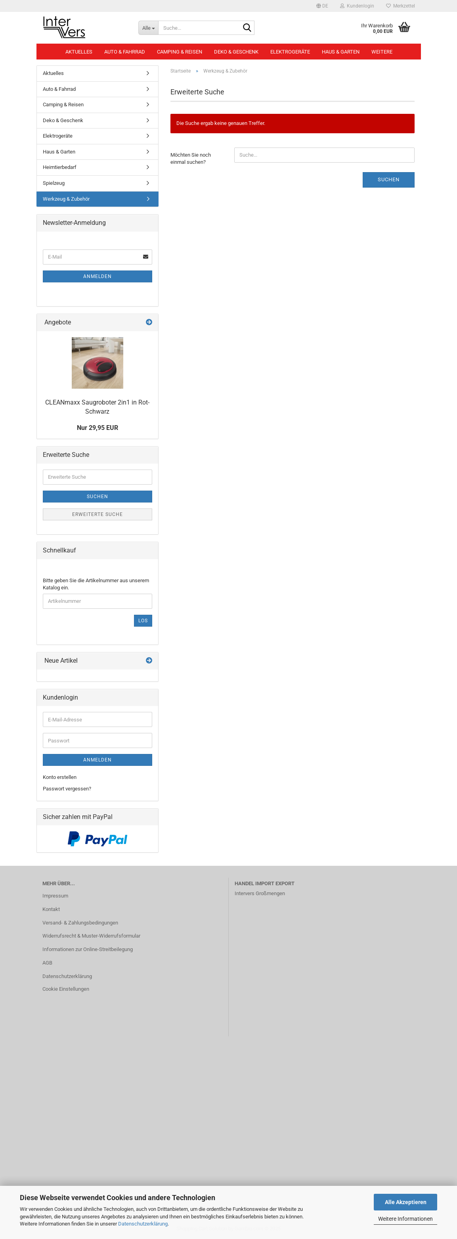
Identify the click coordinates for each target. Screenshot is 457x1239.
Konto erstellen (59, 777)
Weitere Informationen (405, 1219)
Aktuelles (78, 52)
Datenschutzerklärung (143, 1224)
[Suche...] (148, 28)
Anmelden (97, 276)
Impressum (55, 896)
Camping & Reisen (179, 52)
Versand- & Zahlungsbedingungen (80, 923)
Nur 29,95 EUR (97, 428)
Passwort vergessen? (67, 789)
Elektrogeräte (290, 52)
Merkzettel (400, 6)
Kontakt (51, 909)
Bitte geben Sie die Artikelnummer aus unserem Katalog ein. (96, 584)
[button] (322, 6)
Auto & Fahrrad (124, 52)
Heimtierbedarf (59, 167)
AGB (47, 963)
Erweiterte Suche (97, 514)
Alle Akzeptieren (405, 1202)
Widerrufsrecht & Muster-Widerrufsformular (91, 936)
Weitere (381, 52)
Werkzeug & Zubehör (66, 199)
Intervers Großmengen (260, 893)
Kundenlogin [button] (357, 6)
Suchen (389, 179)
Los (143, 620)
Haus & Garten (340, 52)
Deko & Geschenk (236, 52)
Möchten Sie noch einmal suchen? (190, 158)
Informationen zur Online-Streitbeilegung (87, 949)
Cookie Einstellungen (65, 989)
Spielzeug (54, 183)
